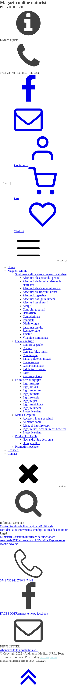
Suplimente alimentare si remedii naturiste (40, 274)
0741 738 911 (8, 73)
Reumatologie (31, 330)
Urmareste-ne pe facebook (32, 613)
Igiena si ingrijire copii (36, 425)
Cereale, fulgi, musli (35, 351)
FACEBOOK (8, 613)
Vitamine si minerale (35, 337)
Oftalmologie (31, 323)
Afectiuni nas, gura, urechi (39, 299)
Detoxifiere (30, 313)
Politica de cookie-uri (56, 529)
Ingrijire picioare (33, 404)
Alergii (27, 305)
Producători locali (26, 436)
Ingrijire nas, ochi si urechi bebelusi (44, 429)
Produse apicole (32, 376)
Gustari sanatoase (33, 365)
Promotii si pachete (27, 446)
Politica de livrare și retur (24, 526)
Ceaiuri (27, 348)
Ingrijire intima (32, 390)
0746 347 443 (30, 73)
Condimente (30, 355)
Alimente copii (32, 422)
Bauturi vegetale (33, 344)
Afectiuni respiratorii (35, 302)
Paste (26, 372)
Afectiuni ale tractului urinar (40, 292)
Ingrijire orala (31, 397)
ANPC (12, 540)
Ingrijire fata (30, 386)
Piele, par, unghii (33, 327)
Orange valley (31, 443)
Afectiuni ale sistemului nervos (42, 288)
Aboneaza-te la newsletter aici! (19, 650)
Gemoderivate (31, 316)
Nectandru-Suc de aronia (38, 439)
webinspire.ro (48, 657)
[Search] (10, 183)
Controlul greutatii (34, 309)
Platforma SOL (25, 540)
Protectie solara (32, 411)
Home (11, 267)
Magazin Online (17, 270)
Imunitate (28, 320)
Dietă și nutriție (24, 341)
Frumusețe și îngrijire (28, 379)
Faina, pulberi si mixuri (37, 358)
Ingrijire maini (31, 393)
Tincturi (27, 334)
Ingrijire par (30, 401)
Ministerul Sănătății (12, 536)
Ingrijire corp (31, 383)
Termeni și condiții (31, 529)
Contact (12, 453)
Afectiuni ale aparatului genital (41, 277)
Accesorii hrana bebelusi (38, 418)
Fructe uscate (31, 362)
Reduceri (13, 450)
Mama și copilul (25, 414)
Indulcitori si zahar (34, 369)
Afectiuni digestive (34, 295)
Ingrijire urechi (32, 408)
